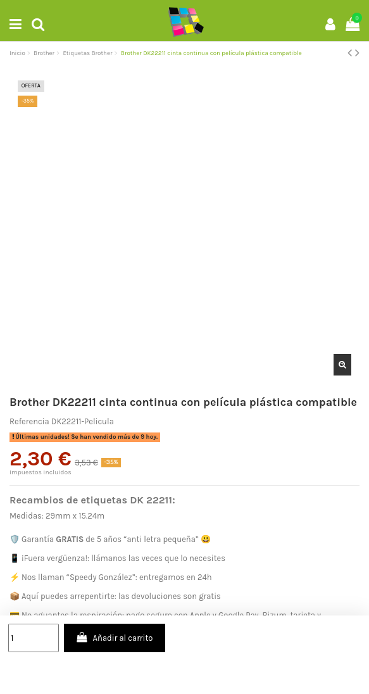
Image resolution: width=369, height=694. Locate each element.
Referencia (29, 421)
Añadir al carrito (114, 637)
